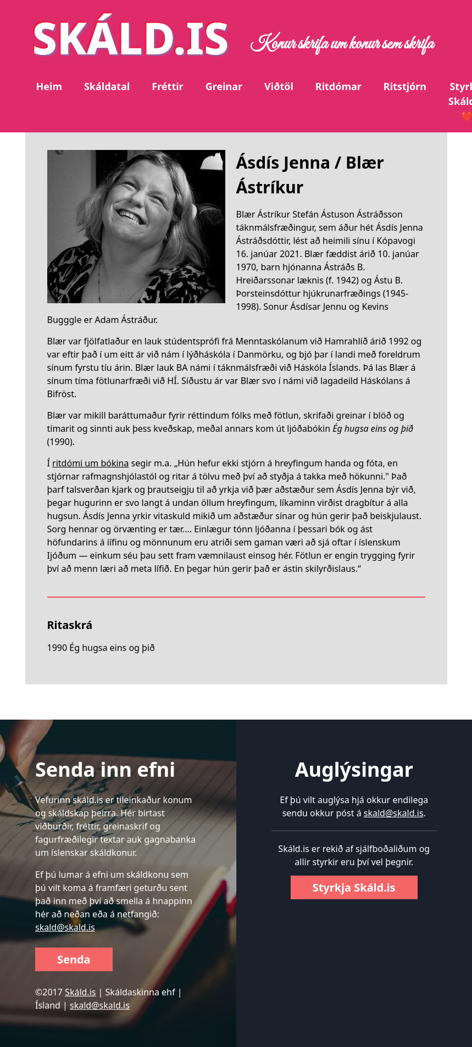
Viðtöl (278, 86)
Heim (49, 86)
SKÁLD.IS (130, 37)
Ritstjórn (405, 86)
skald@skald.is (65, 927)
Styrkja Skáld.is (354, 887)
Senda (74, 959)
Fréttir (167, 86)
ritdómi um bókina (90, 463)
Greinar (224, 86)
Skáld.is (80, 992)
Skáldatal (107, 86)
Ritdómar (338, 86)
